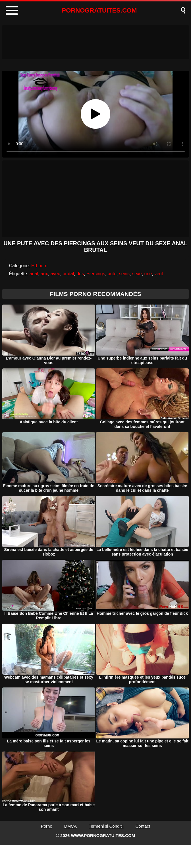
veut (158, 273)
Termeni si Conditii (106, 826)
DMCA (70, 826)
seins (124, 273)
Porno (46, 826)
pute (112, 273)
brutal (68, 273)
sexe (137, 273)
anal (34, 273)
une (148, 273)
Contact (143, 826)
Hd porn (39, 265)
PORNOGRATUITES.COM (99, 10)
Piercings (95, 273)
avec (55, 273)
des (80, 273)
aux (44, 273)
